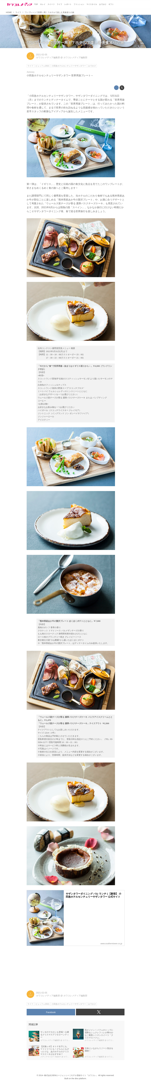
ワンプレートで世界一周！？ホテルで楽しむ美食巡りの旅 (75, 43)
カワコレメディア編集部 (48, 57)
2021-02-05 (41, 54)
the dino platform (78, 1078)
